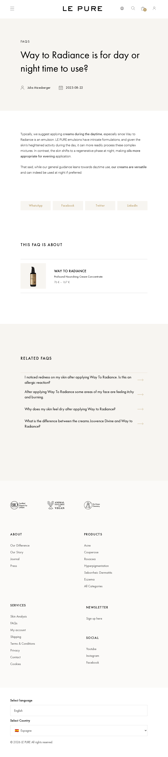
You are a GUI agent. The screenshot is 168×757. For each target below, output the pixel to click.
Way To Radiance (70, 271)
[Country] (78, 730)
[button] (36, 205)
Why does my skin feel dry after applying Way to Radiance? (70, 409)
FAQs (25, 41)
